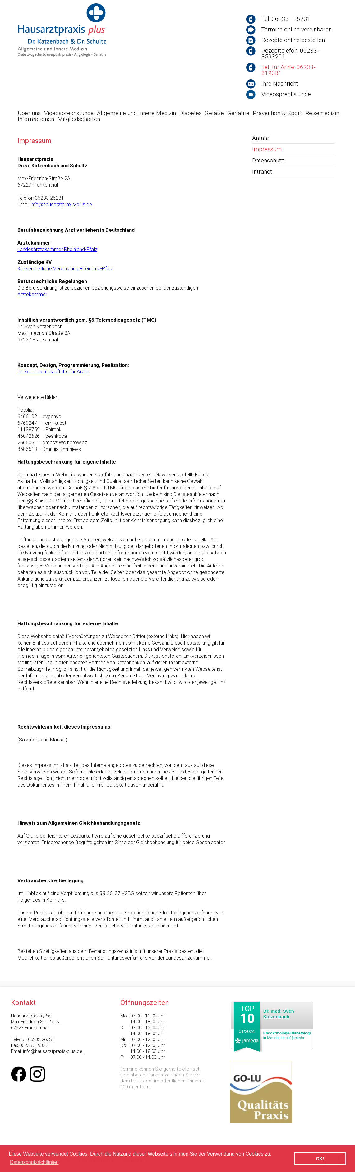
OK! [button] (320, 1158)
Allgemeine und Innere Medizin (136, 113)
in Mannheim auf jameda (287, 1035)
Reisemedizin (322, 113)
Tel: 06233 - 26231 (286, 18)
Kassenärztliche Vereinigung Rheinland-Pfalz (65, 269)
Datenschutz (268, 160)
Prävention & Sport (277, 113)
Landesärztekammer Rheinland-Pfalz (57, 249)
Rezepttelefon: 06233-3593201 (290, 53)
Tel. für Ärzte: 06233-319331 (288, 70)
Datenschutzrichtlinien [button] (34, 1162)
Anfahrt (261, 138)
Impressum (267, 149)
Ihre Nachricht (279, 83)
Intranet (262, 171)
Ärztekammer (32, 294)
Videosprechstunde (286, 94)
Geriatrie (238, 113)
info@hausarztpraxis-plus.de (61, 205)
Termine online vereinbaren (296, 29)
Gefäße (214, 113)
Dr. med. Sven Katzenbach (278, 1013)
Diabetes (190, 113)
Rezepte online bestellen (293, 40)
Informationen (36, 119)
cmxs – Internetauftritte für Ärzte (52, 372)
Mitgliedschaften (79, 119)
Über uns (29, 113)
